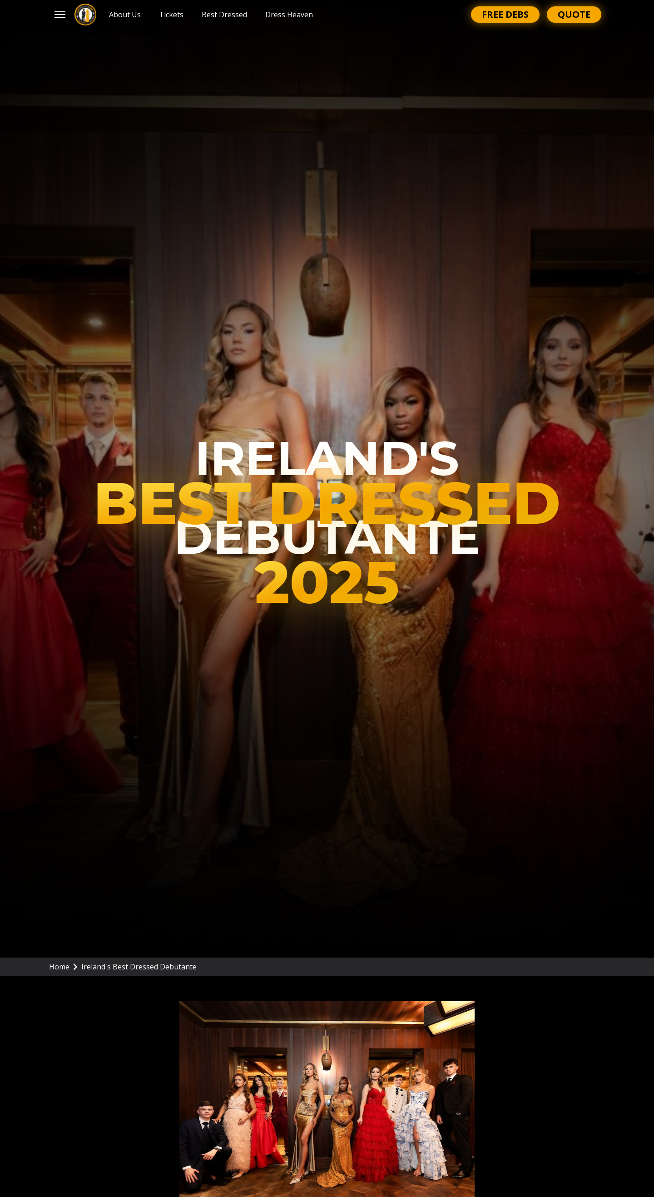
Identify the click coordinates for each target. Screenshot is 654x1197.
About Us (125, 15)
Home (63, 967)
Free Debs (505, 14)
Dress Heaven (289, 15)
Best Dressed (224, 15)
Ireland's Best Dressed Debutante (139, 967)
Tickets (171, 15)
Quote (574, 14)
